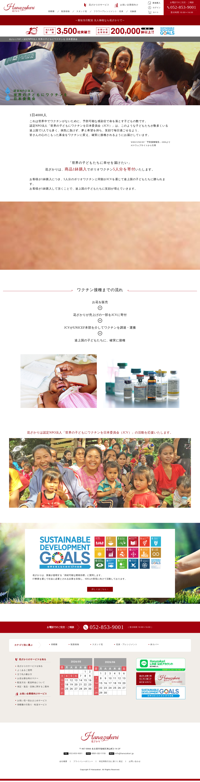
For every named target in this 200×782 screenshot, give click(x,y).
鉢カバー (154, 645)
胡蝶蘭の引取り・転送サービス (31, 706)
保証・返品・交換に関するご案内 (32, 688)
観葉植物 (65, 11)
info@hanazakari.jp (124, 755)
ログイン (154, 7)
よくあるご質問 (23, 671)
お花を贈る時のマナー (26, 680)
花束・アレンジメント (125, 645)
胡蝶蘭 (51, 11)
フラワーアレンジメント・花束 (108, 11)
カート (153, 12)
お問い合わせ (136, 763)
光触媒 (133, 11)
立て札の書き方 (23, 675)
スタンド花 (81, 11)
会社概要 (61, 763)
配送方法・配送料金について (30, 684)
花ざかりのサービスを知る (29, 667)
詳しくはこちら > (100, 589)
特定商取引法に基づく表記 (111, 763)
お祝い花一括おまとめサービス (31, 702)
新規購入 (154, 3)
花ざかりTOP (16, 39)
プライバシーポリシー (82, 763)
